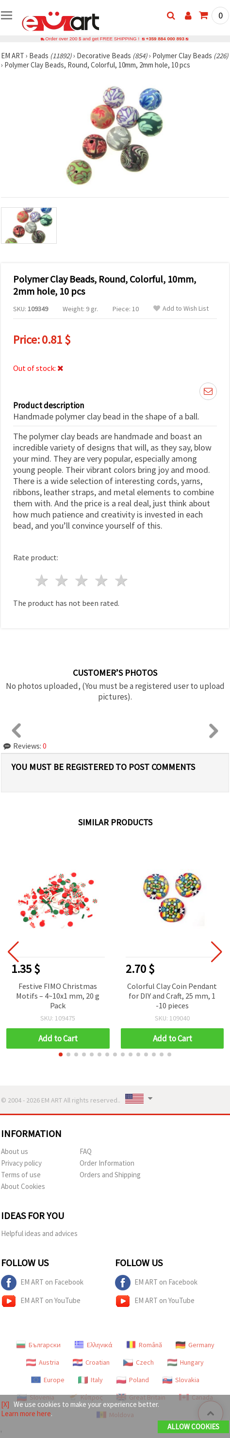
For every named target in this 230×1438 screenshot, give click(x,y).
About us (14, 1151)
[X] (5, 1404)
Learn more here (26, 1413)
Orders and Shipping (110, 1174)
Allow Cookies (193, 1426)
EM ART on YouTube (41, 1301)
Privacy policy (21, 1163)
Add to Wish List (181, 308)
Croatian (91, 1362)
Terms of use (21, 1174)
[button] (61, 1054)
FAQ (86, 1151)
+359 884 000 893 (165, 38)
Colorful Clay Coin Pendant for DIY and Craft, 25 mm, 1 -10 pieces (172, 995)
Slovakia (181, 1379)
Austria (42, 1362)
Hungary (185, 1362)
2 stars (62, 580)
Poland (132, 1379)
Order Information (107, 1163)
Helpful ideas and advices (39, 1233)
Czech (138, 1362)
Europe (48, 1380)
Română (144, 1345)
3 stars (82, 580)
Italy (90, 1379)
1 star (42, 580)
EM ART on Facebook (42, 1282)
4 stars (102, 580)
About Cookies (23, 1186)
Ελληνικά (93, 1345)
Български (38, 1345)
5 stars (121, 580)
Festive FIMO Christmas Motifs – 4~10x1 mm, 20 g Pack (57, 995)
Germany (195, 1344)
